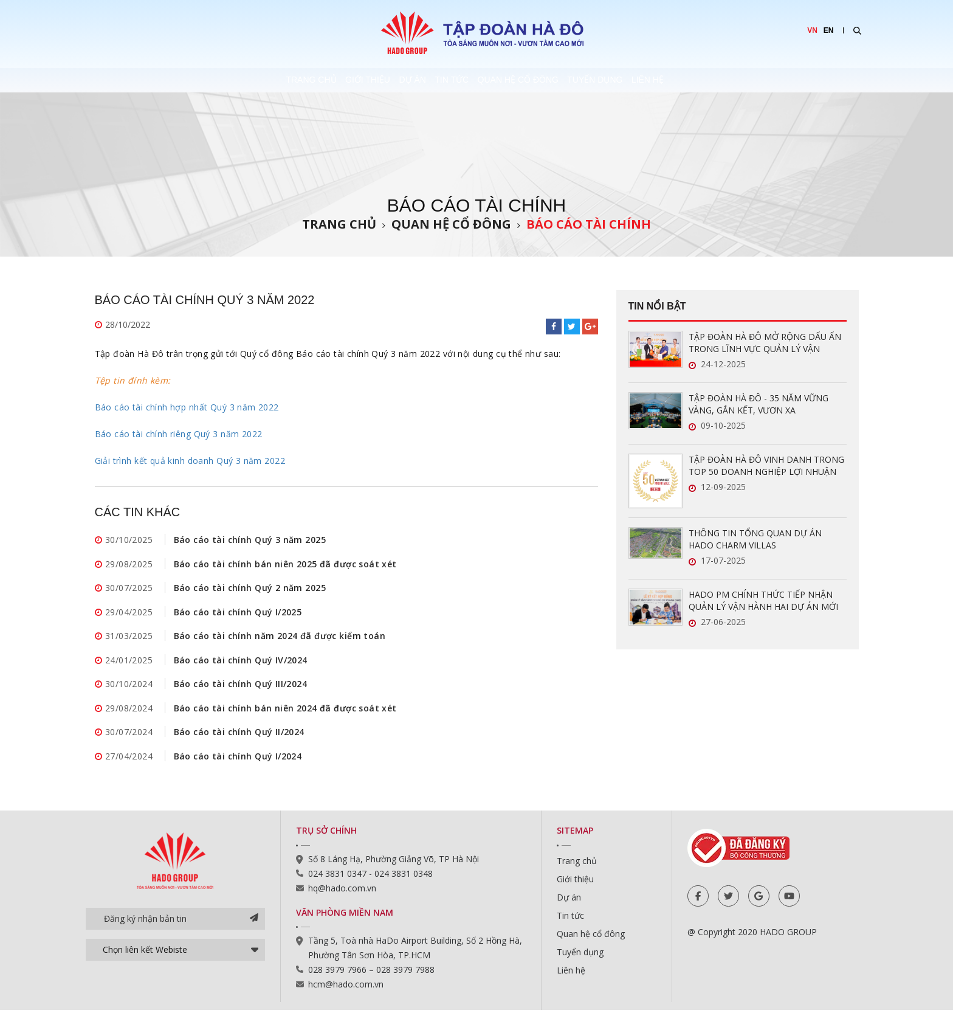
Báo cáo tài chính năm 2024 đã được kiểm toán (279, 637)
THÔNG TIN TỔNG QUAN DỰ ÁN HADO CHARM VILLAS (755, 539)
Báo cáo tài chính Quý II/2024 (239, 734)
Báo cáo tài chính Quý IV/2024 (241, 661)
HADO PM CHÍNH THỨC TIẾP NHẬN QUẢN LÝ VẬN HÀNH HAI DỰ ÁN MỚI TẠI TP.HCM (763, 601)
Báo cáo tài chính (588, 224)
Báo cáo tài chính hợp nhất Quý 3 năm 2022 (187, 407)
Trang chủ (230, 80)
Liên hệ (732, 80)
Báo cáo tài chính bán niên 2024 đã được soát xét (285, 710)
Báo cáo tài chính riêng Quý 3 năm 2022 (179, 434)
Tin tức (453, 80)
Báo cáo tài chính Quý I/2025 (238, 612)
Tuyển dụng (651, 80)
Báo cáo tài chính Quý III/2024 (241, 685)
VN (812, 30)
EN (829, 30)
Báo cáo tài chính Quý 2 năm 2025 (250, 588)
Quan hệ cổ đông (547, 80)
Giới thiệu (314, 80)
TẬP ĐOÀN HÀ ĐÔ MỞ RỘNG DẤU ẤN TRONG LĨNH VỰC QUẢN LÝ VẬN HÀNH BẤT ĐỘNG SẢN (765, 343)
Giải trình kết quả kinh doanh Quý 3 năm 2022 (190, 460)
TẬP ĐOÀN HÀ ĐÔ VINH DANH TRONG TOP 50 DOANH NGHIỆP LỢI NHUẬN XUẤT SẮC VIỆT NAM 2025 (766, 466)
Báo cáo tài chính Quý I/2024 (238, 758)
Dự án (386, 80)
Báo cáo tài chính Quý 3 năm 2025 (250, 539)
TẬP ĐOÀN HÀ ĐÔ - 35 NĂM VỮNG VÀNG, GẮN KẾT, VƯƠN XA (758, 404)
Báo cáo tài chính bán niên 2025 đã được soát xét (285, 564)
